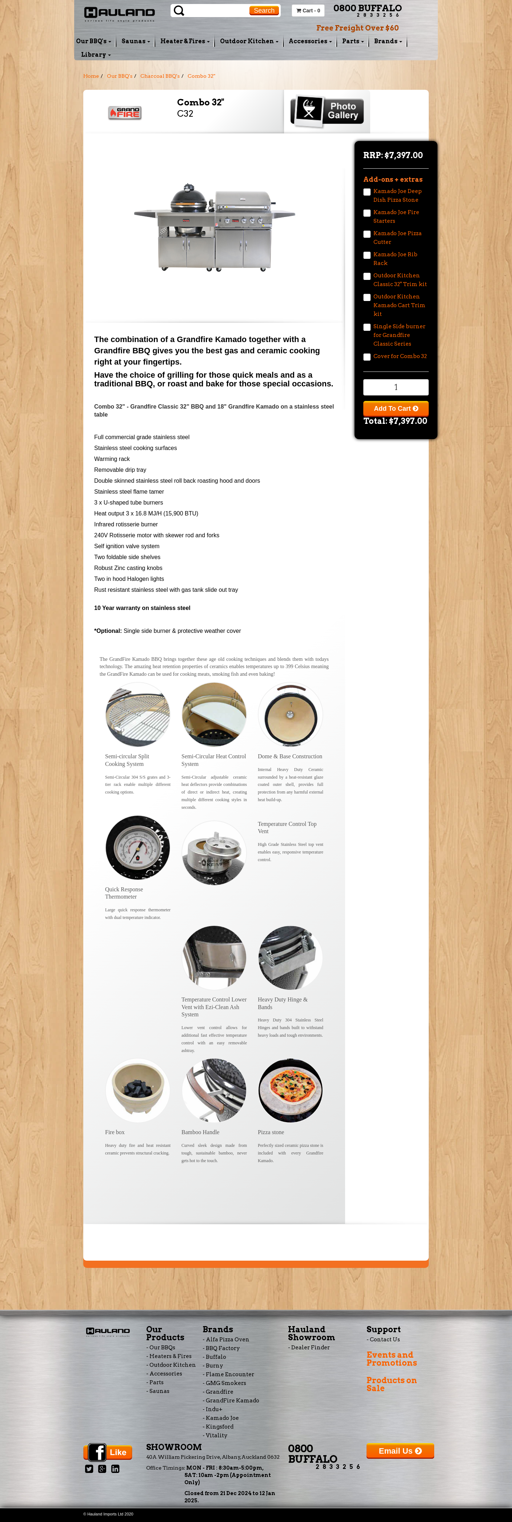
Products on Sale (392, 1384)
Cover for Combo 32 (400, 356)
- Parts (155, 1382)
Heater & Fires (185, 41)
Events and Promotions (392, 1359)
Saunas (135, 41)
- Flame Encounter (228, 1374)
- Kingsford (218, 1426)
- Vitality (215, 1435)
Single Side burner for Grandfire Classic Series (399, 335)
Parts (353, 41)
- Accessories (164, 1373)
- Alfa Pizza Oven (226, 1339)
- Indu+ (213, 1409)
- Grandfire (218, 1392)
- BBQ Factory (221, 1348)
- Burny (213, 1365)
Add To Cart (396, 408)
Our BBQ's (93, 41)
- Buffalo (214, 1357)
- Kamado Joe (221, 1418)
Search (264, 10)
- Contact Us (383, 1339)
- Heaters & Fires (169, 1356)
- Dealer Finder (309, 1347)
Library (96, 54)
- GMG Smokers (224, 1383)
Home (91, 76)
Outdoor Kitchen (249, 41)
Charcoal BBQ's (160, 76)
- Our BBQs (160, 1347)
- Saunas (157, 1391)
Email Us (400, 1450)
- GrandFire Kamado (231, 1400)
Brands (388, 41)
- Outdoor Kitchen (171, 1365)
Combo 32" (201, 76)
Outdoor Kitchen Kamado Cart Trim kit (399, 305)
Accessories (310, 41)
